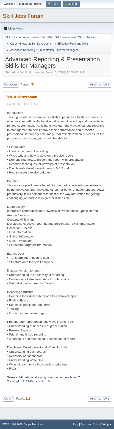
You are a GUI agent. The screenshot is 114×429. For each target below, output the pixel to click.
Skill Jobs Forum (23, 16)
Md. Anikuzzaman (22, 97)
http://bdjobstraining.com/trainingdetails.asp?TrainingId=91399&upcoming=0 (43, 379)
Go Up (8, 398)
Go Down (10, 84)
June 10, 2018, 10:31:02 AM (22, 104)
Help (75, 424)
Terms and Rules (90, 424)
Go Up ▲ (106, 424)
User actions (99, 84)
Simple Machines (33, 424)
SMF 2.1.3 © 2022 (12, 424)
